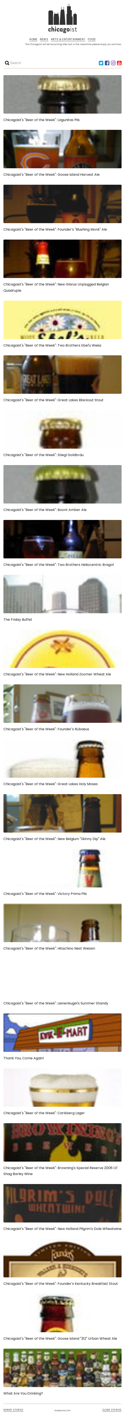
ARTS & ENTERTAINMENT (68, 39)
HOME (33, 39)
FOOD (92, 39)
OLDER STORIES (112, 1409)
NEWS (44, 39)
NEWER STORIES (13, 1409)
